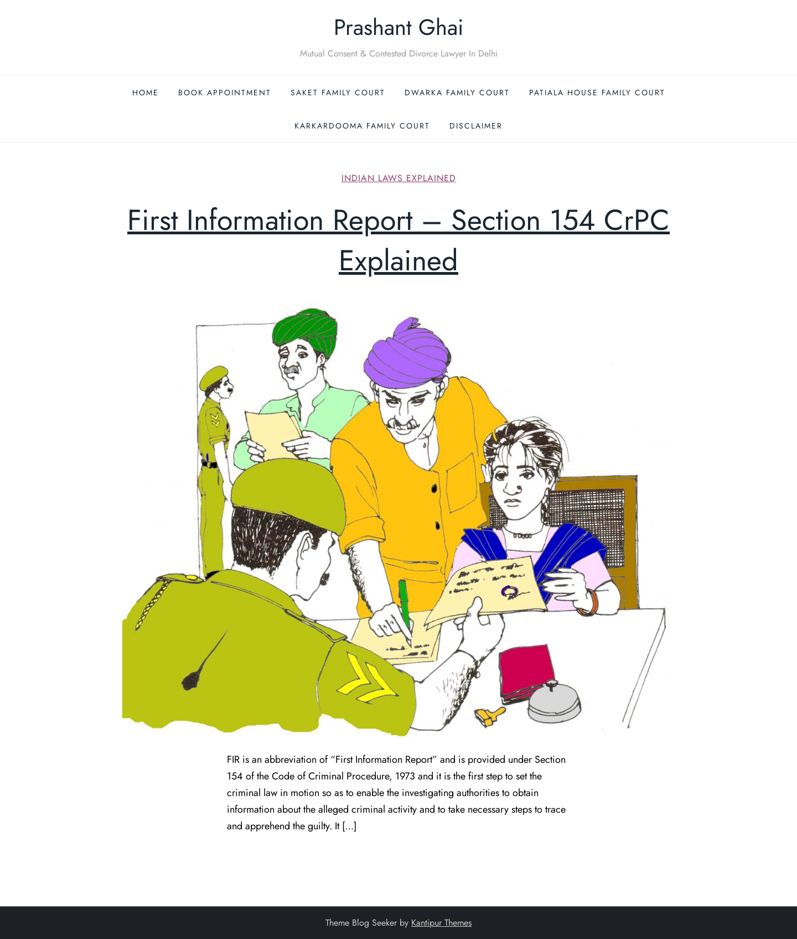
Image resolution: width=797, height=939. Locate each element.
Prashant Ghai (398, 27)
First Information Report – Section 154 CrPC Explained (398, 240)
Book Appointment (224, 92)
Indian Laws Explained (398, 178)
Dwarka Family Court (457, 92)
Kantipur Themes (441, 922)
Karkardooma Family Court (362, 125)
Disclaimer (476, 125)
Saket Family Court (338, 92)
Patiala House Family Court (597, 92)
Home (145, 92)
